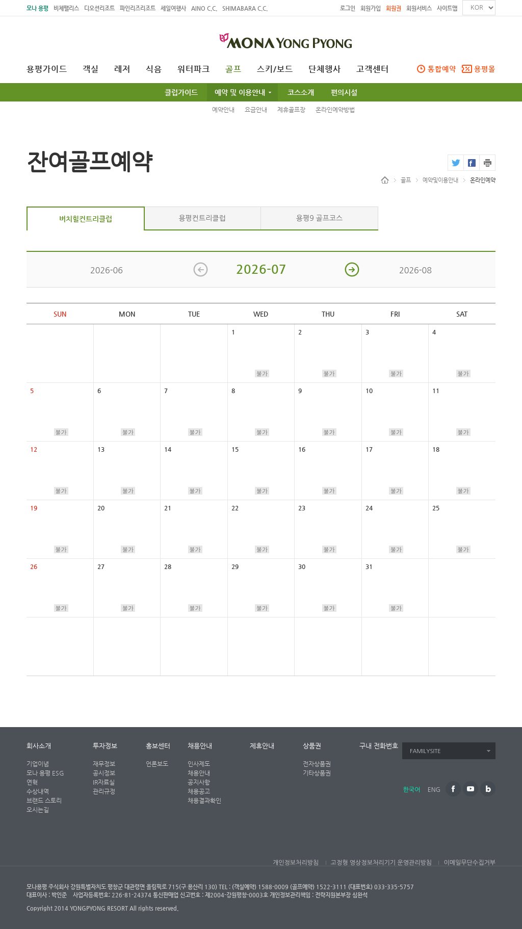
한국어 (412, 790)
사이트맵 (447, 8)
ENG (434, 790)
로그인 (347, 8)
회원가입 (370, 8)
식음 (154, 69)
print (487, 162)
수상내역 (38, 791)
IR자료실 (104, 782)
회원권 (393, 8)
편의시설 (344, 92)
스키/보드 (275, 69)
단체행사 (324, 69)
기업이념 (38, 763)
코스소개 (301, 92)
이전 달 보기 (200, 269)
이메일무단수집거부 (469, 863)
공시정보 (104, 773)
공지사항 (199, 782)
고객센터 (372, 69)
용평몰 (484, 69)
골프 (233, 69)
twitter (455, 162)
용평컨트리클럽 (201, 218)
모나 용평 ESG (45, 773)
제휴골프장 (291, 109)
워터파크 (193, 69)
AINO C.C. (204, 8)
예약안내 (223, 109)
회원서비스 (419, 8)
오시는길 (38, 809)
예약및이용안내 (440, 180)
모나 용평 (37, 8)
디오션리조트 (99, 8)
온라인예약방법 (335, 109)
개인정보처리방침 (296, 863)
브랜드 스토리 (44, 800)
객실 (91, 69)
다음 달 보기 (352, 269)
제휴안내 (262, 746)
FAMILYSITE (425, 751)
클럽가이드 (181, 92)
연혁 (32, 782)
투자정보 (105, 746)
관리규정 (104, 791)
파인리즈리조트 (137, 8)
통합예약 (442, 69)
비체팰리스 (66, 8)
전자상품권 (317, 763)
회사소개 (39, 746)
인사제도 (199, 763)
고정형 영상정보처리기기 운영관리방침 (381, 863)
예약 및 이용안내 (240, 92)
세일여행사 (173, 8)
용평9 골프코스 (319, 218)
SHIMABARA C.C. (245, 8)
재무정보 (104, 763)
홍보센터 (158, 746)
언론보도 (157, 763)
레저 (122, 69)
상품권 (312, 746)
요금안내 (256, 109)
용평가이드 (47, 69)
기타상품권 (317, 773)
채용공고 (199, 791)
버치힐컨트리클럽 (85, 219)
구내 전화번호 (378, 746)
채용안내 (200, 746)
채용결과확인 (204, 800)
